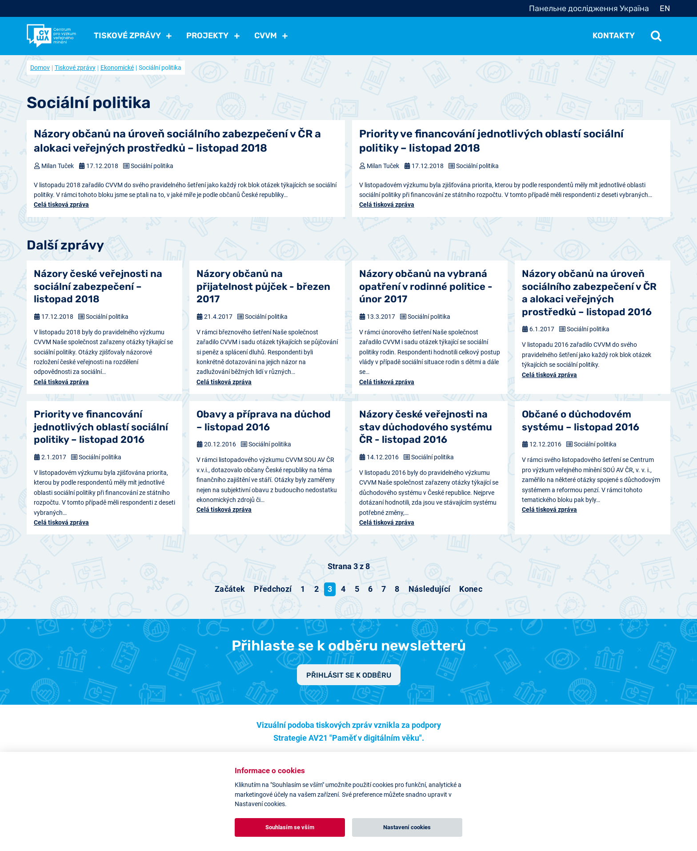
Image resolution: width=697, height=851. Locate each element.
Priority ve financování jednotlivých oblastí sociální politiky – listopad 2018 (491, 141)
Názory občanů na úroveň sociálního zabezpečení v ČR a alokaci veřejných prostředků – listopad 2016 (589, 293)
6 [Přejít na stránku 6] (370, 589)
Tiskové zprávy (75, 67)
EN (665, 8)
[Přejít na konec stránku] (471, 589)
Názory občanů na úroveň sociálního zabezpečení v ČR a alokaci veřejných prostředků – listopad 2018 (177, 141)
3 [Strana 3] (330, 589)
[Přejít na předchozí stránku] (272, 589)
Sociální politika (152, 165)
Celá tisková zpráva (61, 204)
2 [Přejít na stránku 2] (316, 589)
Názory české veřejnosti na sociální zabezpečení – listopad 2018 (98, 286)
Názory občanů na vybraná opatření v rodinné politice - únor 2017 (426, 286)
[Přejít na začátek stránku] (229, 589)
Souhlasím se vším (289, 827)
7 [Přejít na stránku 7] (383, 589)
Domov (40, 67)
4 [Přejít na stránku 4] (343, 589)
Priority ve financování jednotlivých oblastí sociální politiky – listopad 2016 (101, 427)
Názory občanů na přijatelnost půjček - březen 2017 (263, 286)
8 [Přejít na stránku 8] (397, 589)
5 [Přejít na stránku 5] (357, 589)
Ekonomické (117, 67)
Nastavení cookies (407, 827)
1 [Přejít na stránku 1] (302, 589)
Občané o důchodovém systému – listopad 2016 (580, 420)
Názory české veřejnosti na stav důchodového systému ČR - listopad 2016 (425, 427)
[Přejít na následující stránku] (429, 589)
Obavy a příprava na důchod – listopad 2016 (263, 420)
